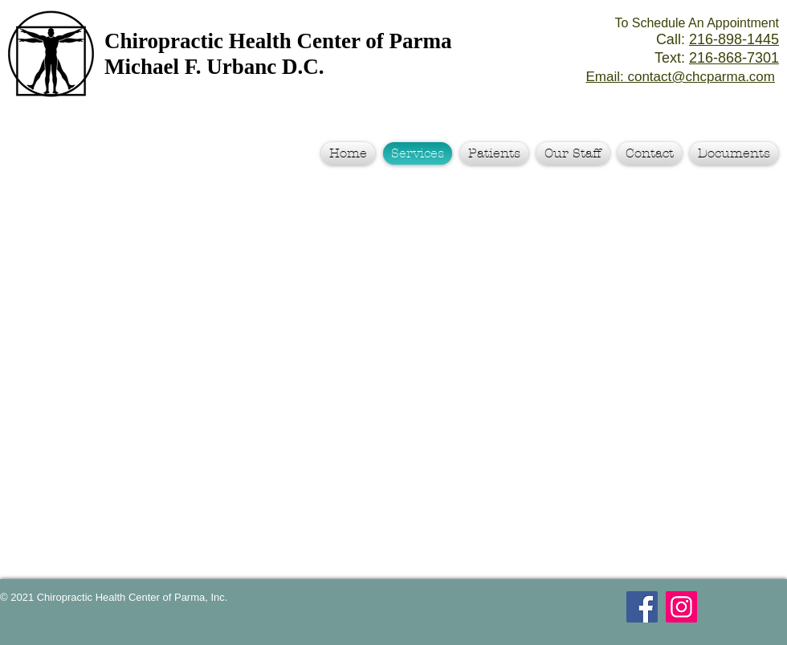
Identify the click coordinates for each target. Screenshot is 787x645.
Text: (716, 58)
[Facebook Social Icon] (642, 607)
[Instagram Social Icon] (681, 607)
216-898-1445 (734, 39)
